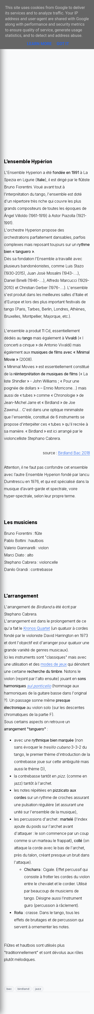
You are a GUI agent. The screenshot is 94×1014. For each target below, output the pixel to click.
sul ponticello (39, 686)
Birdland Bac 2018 (74, 453)
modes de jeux (54, 664)
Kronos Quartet (36, 628)
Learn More (39, 43)
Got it (63, 43)
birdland (23, 989)
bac (9, 989)
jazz (38, 989)
